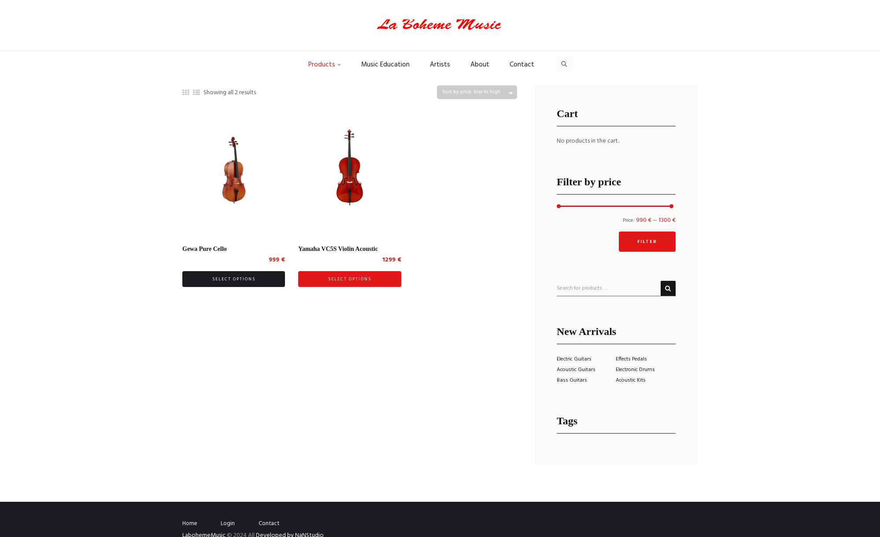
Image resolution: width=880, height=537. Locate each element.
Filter (647, 241)
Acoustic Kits (631, 380)
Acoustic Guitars (576, 369)
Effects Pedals (631, 359)
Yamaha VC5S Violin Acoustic (338, 249)
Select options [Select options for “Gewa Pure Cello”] (233, 279)
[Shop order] (477, 92)
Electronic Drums (635, 369)
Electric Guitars (574, 359)
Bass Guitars (572, 380)
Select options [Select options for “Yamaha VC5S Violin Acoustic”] (349, 279)
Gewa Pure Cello (204, 249)
